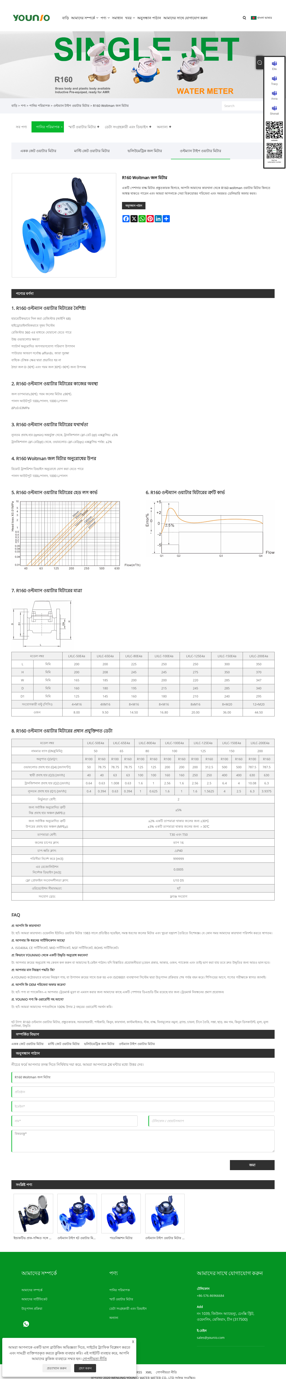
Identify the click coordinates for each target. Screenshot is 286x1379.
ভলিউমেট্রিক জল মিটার (145, 146)
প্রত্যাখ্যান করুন (56, 1368)
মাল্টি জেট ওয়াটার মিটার (92, 146)
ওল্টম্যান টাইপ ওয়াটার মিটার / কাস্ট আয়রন (166, 1233)
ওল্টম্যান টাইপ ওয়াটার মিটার (71, 101)
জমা (252, 1160)
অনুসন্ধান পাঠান (133, 201)
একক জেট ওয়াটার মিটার (38, 146)
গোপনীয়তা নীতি (94, 1358)
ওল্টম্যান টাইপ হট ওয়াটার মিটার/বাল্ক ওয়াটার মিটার (78, 1233)
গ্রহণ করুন (85, 1368)
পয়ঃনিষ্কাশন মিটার (121, 1233)
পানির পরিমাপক (39, 101)
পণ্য (23, 101)
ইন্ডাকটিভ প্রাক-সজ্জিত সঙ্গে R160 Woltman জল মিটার (34, 1233)
